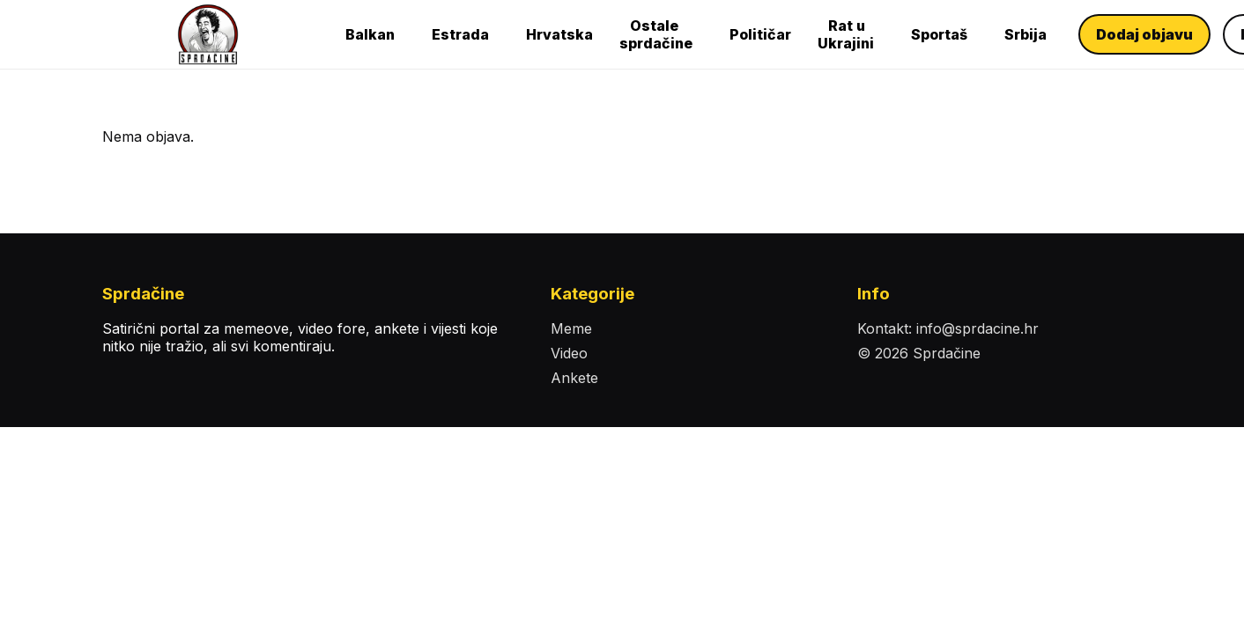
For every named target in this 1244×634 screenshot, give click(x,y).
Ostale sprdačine (655, 34)
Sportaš (939, 34)
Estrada (460, 34)
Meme (571, 328)
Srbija (1025, 34)
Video (569, 353)
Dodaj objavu (1144, 34)
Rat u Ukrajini (846, 34)
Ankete (574, 378)
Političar (760, 34)
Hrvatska (559, 34)
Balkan (370, 34)
